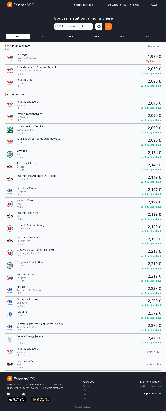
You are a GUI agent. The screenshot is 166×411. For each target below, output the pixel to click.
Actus (154, 4)
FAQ (85, 390)
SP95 (70, 36)
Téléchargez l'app (84, 5)
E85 (122, 36)
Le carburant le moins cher (124, 4)
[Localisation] (98, 26)
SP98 (96, 36)
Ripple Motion (152, 393)
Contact (87, 394)
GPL (147, 36)
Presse (86, 398)
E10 (44, 36)
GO (18, 36)
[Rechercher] (108, 26)
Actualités (88, 385)
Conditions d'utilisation (149, 385)
